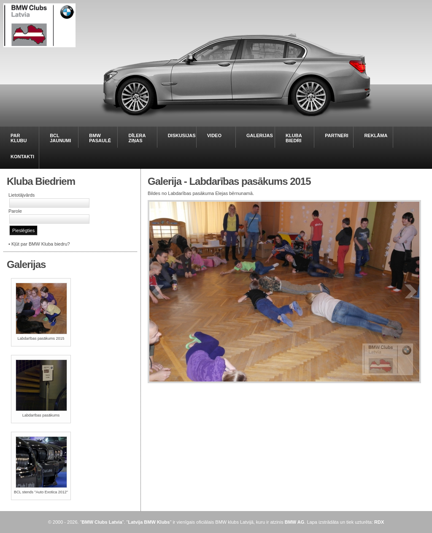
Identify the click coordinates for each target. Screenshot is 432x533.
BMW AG (295, 522)
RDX (379, 522)
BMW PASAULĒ (100, 138)
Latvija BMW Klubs (149, 522)
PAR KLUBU (19, 138)
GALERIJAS (259, 135)
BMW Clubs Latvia (102, 522)
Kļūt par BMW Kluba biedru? (40, 243)
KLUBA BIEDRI (294, 138)
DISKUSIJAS (182, 135)
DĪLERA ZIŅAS (137, 138)
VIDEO (214, 135)
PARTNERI (336, 135)
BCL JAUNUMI (60, 138)
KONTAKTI (22, 156)
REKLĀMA (375, 135)
